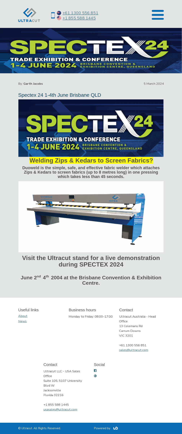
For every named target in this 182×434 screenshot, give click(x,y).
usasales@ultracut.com (60, 409)
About (22, 316)
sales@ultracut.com (133, 350)
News (22, 321)
